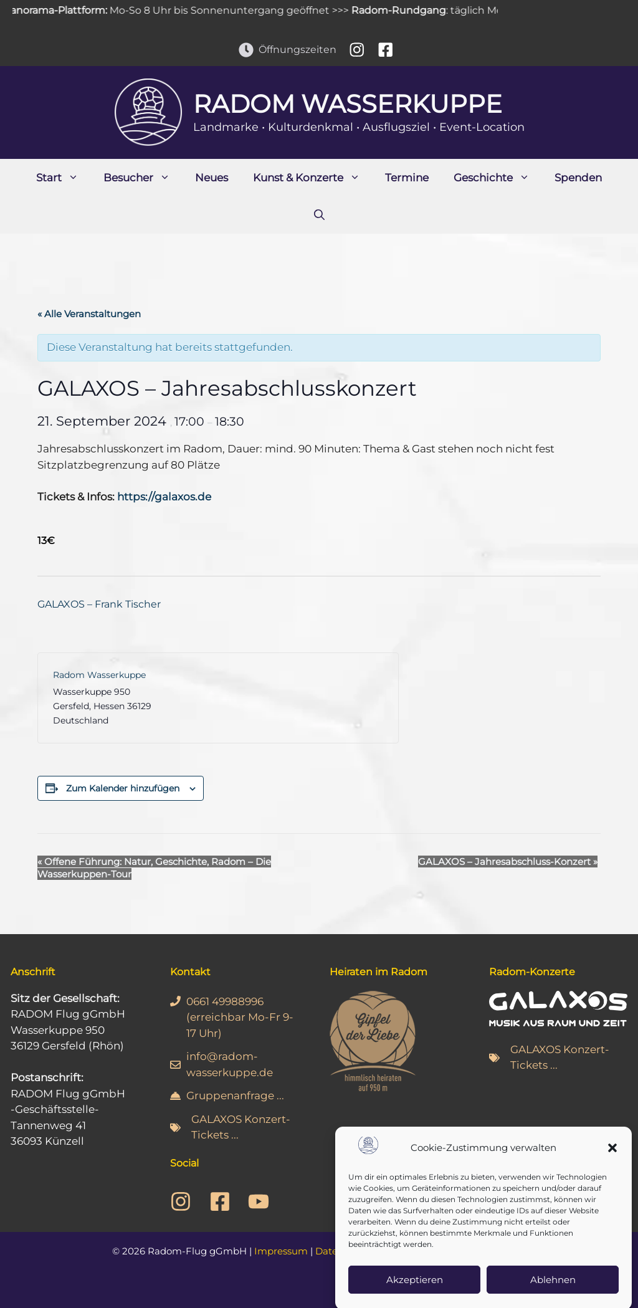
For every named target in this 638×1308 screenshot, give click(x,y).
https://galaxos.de (164, 496)
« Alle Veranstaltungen (89, 314)
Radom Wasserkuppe (347, 103)
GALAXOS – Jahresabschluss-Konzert (508, 861)
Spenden (578, 177)
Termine (407, 177)
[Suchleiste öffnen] (319, 215)
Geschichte (498, 177)
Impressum (281, 1251)
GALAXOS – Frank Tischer (99, 604)
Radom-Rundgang (406, 10)
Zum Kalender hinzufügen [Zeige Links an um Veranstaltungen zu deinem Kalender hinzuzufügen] (122, 788)
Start (63, 177)
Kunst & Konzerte (313, 177)
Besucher (143, 177)
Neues (211, 177)
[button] (612, 1164)
